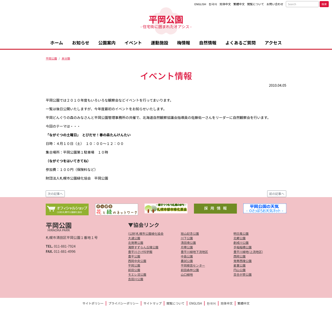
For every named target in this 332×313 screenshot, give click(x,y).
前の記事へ (276, 193)
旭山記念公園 (190, 233)
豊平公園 (134, 256)
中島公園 (187, 256)
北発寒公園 (135, 242)
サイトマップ (152, 303)
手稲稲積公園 (242, 247)
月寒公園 (187, 247)
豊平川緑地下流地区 (194, 252)
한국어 (213, 4)
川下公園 (187, 238)
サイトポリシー (93, 303)
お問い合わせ (275, 4)
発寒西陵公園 (242, 261)
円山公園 (239, 270)
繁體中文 (239, 4)
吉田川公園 (135, 279)
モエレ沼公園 (137, 274)
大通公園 (134, 238)
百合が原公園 (242, 274)
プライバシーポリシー (123, 303)
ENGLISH (200, 4)
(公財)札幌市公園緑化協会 (145, 233)
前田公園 (134, 270)
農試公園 (187, 261)
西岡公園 (239, 256)
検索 (324, 4)
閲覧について (255, 4)
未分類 (66, 58)
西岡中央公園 (137, 261)
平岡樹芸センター (193, 265)
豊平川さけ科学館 (140, 252)
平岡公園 (166, 21)
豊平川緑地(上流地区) (248, 252)
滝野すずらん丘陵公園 (143, 247)
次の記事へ (55, 193)
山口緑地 (187, 274)
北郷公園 (239, 238)
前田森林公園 (190, 270)
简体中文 (225, 4)
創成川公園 (241, 242)
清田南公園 (188, 242)
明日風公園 (241, 233)
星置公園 (239, 265)
